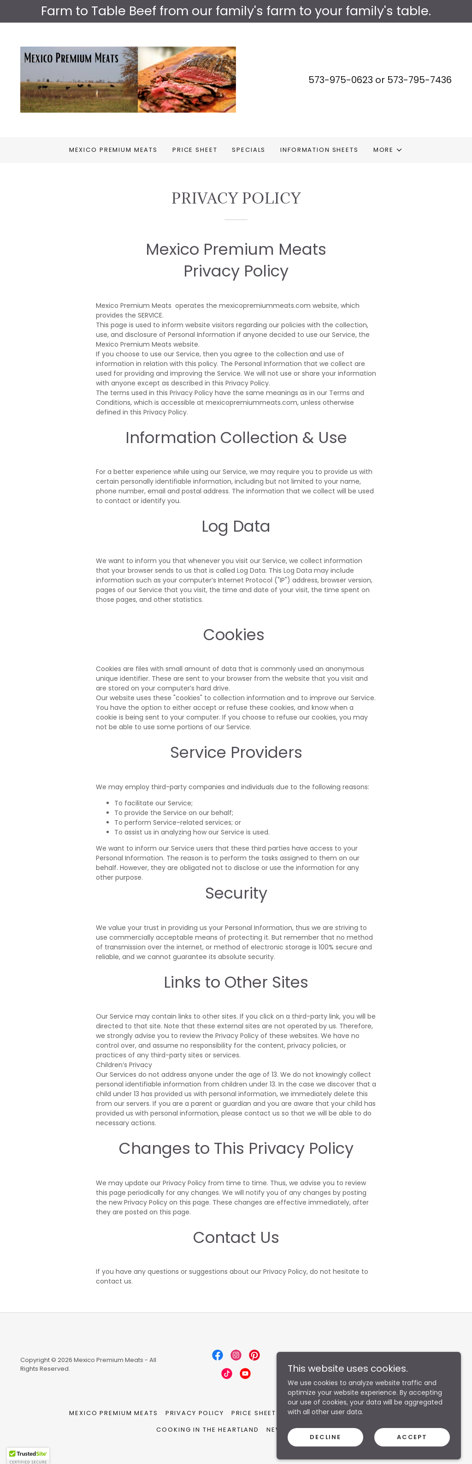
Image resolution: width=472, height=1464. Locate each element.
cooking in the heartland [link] (207, 1429)
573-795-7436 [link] (419, 79)
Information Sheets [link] (319, 149)
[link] (128, 79)
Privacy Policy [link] (194, 1413)
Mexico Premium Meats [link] (113, 149)
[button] (388, 150)
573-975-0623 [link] (340, 79)
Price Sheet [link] (194, 149)
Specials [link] (249, 149)
